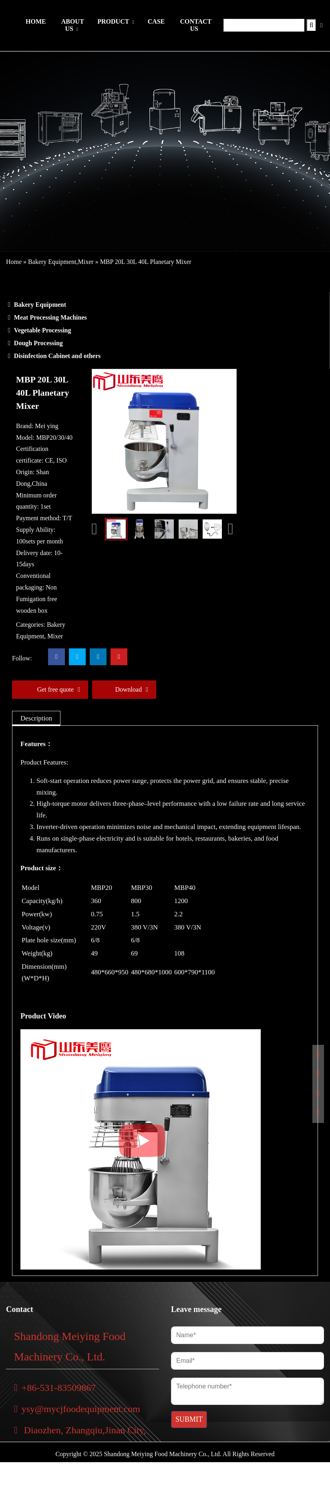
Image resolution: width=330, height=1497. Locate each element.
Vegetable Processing (42, 330)
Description (36, 718)
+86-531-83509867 (55, 1387)
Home (14, 261)
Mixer (86, 261)
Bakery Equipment (52, 261)
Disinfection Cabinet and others (57, 355)
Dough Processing (38, 343)
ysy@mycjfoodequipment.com (77, 1409)
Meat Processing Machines (50, 317)
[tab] (36, 718)
